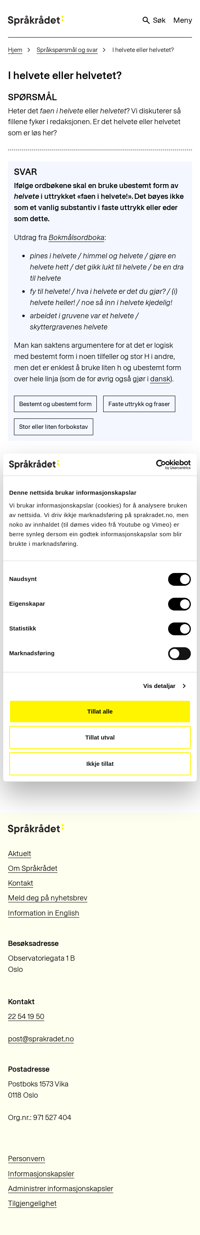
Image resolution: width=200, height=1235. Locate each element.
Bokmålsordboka (76, 237)
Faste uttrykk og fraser (139, 404)
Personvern (26, 1158)
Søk (153, 20)
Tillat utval (100, 737)
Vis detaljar (159, 685)
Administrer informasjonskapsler (60, 1188)
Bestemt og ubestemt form (55, 404)
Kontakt (20, 883)
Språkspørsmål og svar (67, 50)
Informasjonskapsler (41, 1173)
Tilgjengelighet (32, 1203)
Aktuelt (19, 853)
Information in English (43, 913)
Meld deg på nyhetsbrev (47, 897)
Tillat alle (100, 711)
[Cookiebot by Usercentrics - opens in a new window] (156, 465)
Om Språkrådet (32, 868)
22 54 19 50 (26, 1016)
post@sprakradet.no (41, 1038)
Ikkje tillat (100, 763)
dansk (160, 378)
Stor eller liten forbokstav (53, 426)
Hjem (15, 50)
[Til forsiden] (36, 21)
